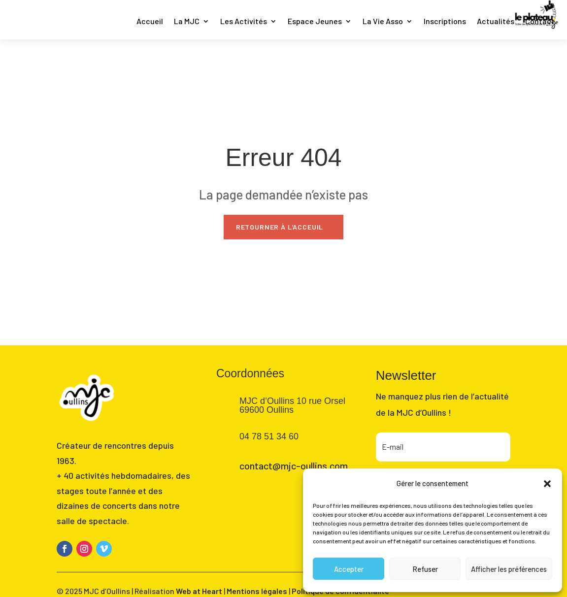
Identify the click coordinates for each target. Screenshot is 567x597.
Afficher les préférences (509, 568)
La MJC (187, 22)
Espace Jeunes (315, 22)
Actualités (495, 22)
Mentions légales (257, 591)
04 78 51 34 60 (269, 436)
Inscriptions (445, 22)
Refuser (425, 568)
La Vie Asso (383, 22)
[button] (547, 484)
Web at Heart (199, 591)
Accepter (349, 568)
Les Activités (243, 22)
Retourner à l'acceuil (280, 227)
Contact (540, 22)
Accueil (149, 22)
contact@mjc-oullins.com (293, 465)
